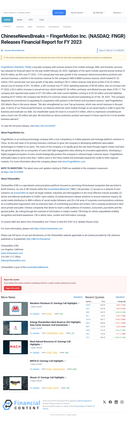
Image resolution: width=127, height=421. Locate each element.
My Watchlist (98, 12)
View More (77, 297)
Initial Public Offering (59, 370)
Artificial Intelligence (52, 333)
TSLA (87, 337)
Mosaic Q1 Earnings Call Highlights (48, 378)
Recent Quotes (77, 12)
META (88, 323)
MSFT (88, 327)
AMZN (88, 305)
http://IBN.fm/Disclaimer (38, 239)
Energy (62, 333)
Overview (20, 26)
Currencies (40, 26)
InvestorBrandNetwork (58, 189)
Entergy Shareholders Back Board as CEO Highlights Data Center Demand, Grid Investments (55, 324)
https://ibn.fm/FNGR (13, 172)
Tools (41, 20)
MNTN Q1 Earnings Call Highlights (48, 362)
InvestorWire (20, 193)
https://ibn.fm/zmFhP (44, 126)
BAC (87, 316)
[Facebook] (110, 406)
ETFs (31, 20)
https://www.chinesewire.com (48, 228)
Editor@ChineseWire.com (13, 260)
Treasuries (67, 26)
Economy (56, 389)
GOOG (88, 319)
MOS (68, 389)
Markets (7, 20)
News (30, 26)
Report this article (12, 288)
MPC (62, 314)
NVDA (88, 330)
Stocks (19, 20)
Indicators (117, 12)
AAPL (88, 309)
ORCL (88, 334)
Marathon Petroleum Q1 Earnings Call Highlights (54, 303)
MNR (67, 353)
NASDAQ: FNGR (22, 67)
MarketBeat (36, 314)
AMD (87, 312)
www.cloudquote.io (85, 402)
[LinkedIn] (116, 406)
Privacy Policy (79, 407)
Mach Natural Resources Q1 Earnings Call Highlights (50, 343)
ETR (73, 333)
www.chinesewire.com (12, 253)
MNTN (75, 370)
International (54, 26)
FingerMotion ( (8, 67)
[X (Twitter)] (104, 406)
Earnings (49, 314)
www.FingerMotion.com (73, 161)
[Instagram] (122, 406)
